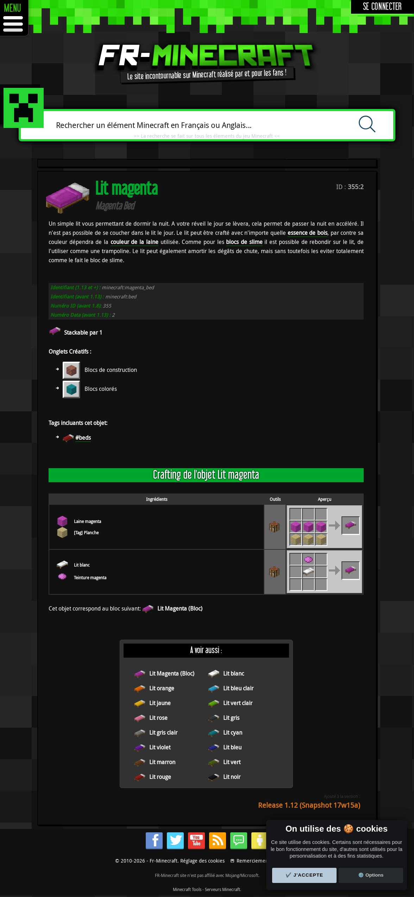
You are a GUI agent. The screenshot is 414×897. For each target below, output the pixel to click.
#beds (83, 437)
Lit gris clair (163, 732)
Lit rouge (160, 777)
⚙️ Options (370, 875)
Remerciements (254, 860)
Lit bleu (232, 747)
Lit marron (162, 762)
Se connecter (382, 7)
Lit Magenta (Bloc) (179, 608)
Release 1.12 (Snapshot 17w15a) (309, 805)
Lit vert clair (237, 703)
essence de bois (307, 233)
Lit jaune (160, 703)
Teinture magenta (90, 577)
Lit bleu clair (238, 688)
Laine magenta (87, 521)
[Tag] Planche (86, 532)
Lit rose (158, 718)
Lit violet (159, 747)
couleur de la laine (134, 242)
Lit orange (161, 688)
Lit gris (231, 718)
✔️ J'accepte (305, 875)
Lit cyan (232, 732)
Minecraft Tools (187, 889)
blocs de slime (244, 242)
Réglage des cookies (202, 860)
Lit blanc (82, 565)
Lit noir (231, 777)
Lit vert (231, 762)
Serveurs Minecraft (222, 889)
